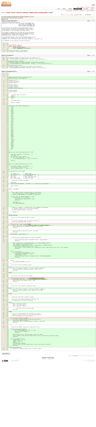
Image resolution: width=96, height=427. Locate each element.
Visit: (62, 14)
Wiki (58, 8)
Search (92, 8)
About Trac (87, 7)
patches (25, 12)
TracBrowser (75, 419)
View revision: (76, 14)
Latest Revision (75, 10)
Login (78, 7)
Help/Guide (82, 7)
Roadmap (70, 8)
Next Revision (82, 10)
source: (3, 12)
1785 (18, 16)
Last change (3, 16)
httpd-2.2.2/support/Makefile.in (9, 20)
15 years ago (31, 16)
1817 (51, 12)
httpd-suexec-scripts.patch (38, 12)
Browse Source (77, 8)
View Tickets (86, 8)
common (19, 12)
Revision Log (92, 10)
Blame (88, 10)
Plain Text (44, 422)
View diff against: (90, 14)
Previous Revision (69, 10)
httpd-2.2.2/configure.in (8, 62)
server (13, 12)
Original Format (51, 422)
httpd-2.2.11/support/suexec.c (9, 80)
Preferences (92, 7)
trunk (8, 12)
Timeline (64, 8)
